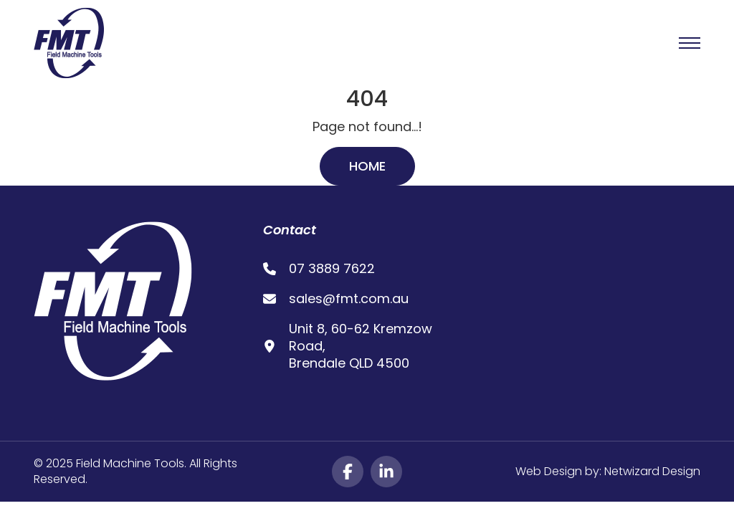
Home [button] (367, 166)
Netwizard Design (652, 471)
